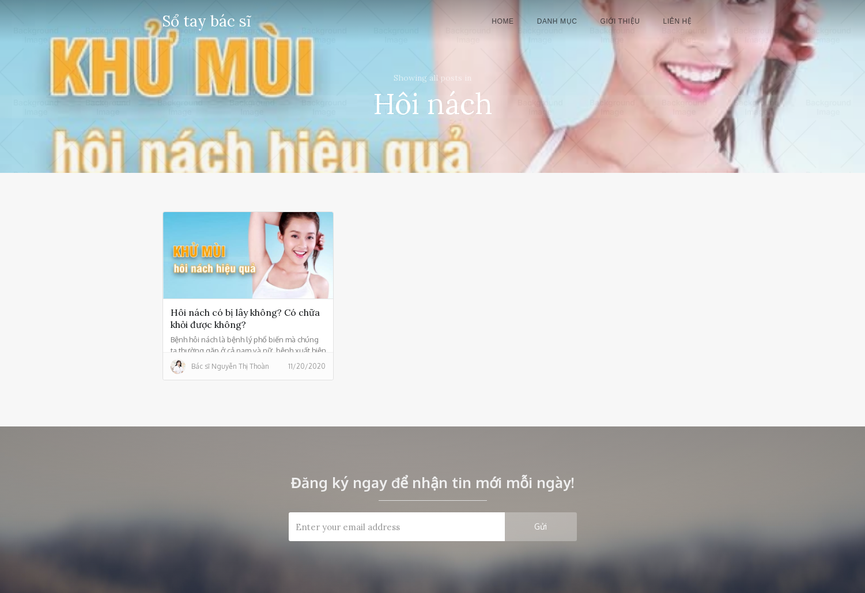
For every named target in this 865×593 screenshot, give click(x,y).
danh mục (557, 21)
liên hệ (677, 21)
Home (502, 21)
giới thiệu (620, 21)
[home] (206, 19)
